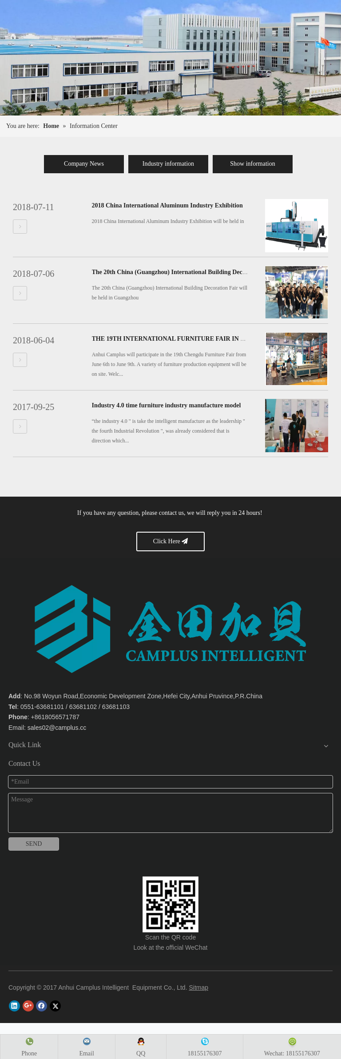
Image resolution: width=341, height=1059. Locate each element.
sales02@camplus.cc (57, 727)
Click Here (170, 541)
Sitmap (198, 987)
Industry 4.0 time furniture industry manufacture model (166, 405)
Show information (252, 163)
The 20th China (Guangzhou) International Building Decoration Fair (183, 272)
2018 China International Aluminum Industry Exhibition (167, 205)
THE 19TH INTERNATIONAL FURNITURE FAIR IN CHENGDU (182, 338)
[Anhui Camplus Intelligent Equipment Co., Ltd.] (170, 904)
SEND (34, 843)
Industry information (168, 163)
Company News (84, 163)
